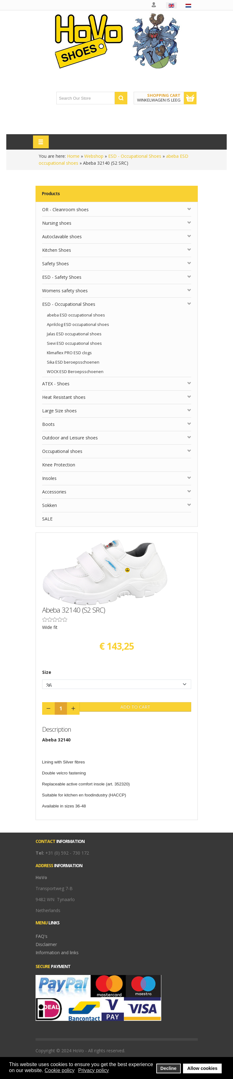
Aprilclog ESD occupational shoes (78, 324)
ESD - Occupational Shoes (134, 156)
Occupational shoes (62, 451)
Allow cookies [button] (202, 1068)
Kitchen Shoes (56, 250)
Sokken (49, 505)
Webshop (93, 156)
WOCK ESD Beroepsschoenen (75, 371)
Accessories (54, 492)
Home (73, 156)
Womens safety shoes (65, 291)
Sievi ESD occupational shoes (74, 343)
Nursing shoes (56, 223)
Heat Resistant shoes (64, 397)
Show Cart (190, 98)
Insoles (49, 478)
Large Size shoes (59, 411)
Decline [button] (168, 1068)
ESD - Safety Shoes (61, 277)
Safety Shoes (55, 264)
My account (154, 5)
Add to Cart (135, 707)
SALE (47, 519)
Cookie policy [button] (60, 1070)
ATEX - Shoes (55, 384)
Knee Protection (58, 465)
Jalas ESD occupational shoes (74, 334)
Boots (48, 424)
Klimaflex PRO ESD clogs (69, 352)
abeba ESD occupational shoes (76, 315)
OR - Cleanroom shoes (65, 209)
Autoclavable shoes (62, 236)
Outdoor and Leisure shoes (70, 438)
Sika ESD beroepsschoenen (73, 362)
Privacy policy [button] (93, 1070)
